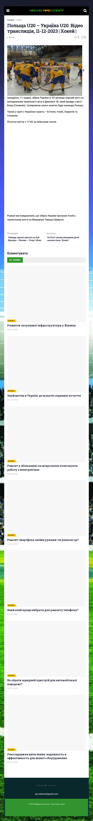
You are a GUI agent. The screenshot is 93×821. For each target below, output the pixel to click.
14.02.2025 (12, 619)
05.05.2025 (12, 479)
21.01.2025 (12, 693)
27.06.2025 (12, 405)
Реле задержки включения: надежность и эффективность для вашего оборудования (37, 760)
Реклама (40, 790)
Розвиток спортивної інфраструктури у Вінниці (41, 330)
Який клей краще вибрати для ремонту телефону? (42, 614)
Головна (10, 20)
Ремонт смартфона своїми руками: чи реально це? (43, 544)
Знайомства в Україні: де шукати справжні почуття (44, 400)
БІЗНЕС (11, 325)
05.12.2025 (12, 334)
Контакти (51, 790)
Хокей (19, 20)
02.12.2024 (12, 767)
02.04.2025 (12, 549)
